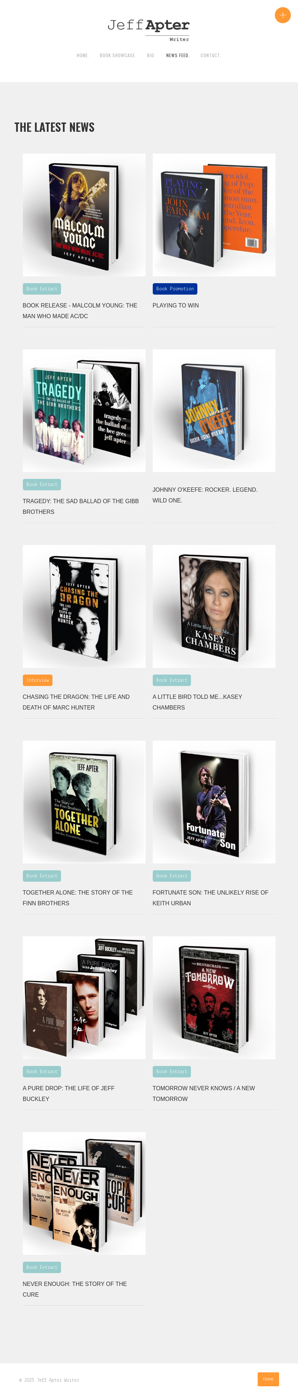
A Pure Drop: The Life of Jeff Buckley (69, 1093)
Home (268, 1379)
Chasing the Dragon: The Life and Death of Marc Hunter (76, 702)
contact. (211, 55)
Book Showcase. (118, 55)
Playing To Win (176, 305)
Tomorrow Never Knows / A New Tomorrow (204, 1093)
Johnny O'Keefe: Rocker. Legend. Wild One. (205, 495)
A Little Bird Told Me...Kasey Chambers (197, 702)
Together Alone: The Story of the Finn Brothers (78, 898)
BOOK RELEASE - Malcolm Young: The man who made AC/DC (80, 310)
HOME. (83, 55)
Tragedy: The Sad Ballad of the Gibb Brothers (81, 506)
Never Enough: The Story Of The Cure (75, 1289)
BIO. (151, 55)
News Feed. (178, 55)
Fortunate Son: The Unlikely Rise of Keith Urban (211, 898)
